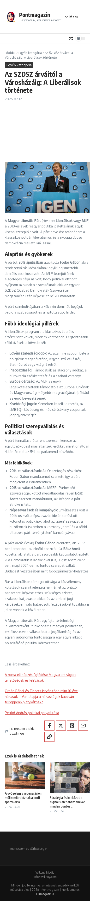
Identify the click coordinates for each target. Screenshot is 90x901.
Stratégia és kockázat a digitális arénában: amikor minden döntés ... (67, 802)
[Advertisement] (45, 129)
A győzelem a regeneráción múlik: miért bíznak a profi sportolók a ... (23, 797)
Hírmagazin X (45, 894)
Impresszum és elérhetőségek (28, 848)
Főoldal (10, 53)
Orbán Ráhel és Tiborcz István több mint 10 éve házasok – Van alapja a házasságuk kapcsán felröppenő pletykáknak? (41, 696)
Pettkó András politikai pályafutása (32, 713)
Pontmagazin (34, 14)
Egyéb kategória (30, 53)
